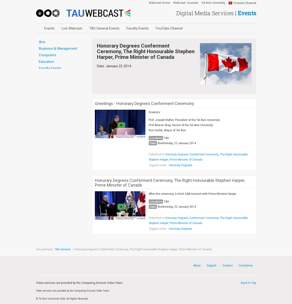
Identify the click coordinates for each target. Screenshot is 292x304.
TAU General (62, 249)
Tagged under (157, 165)
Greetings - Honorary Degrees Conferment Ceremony (144, 103)
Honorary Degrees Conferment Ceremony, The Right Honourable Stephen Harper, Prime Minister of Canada (170, 183)
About (197, 265)
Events (49, 28)
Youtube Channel (244, 3)
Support (211, 265)
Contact (227, 265)
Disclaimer (246, 265)
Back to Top (248, 283)
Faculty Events (137, 28)
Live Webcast (72, 28)
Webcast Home (159, 2)
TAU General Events (104, 28)
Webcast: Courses (185, 2)
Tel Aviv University (213, 2)
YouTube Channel (169, 28)
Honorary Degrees (180, 165)
